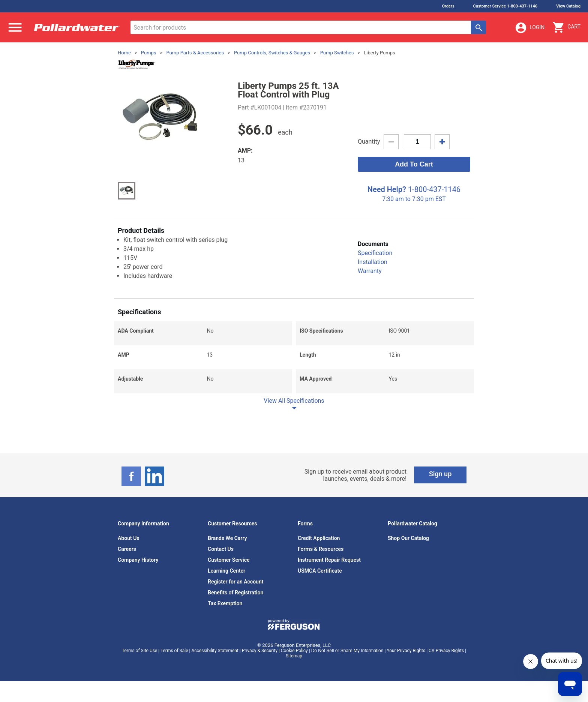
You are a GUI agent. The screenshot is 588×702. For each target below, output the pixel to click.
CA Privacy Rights (446, 650)
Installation (372, 262)
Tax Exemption (225, 603)
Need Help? (387, 189)
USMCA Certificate (320, 571)
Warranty (370, 270)
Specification (375, 252)
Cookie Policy (294, 650)
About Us (129, 538)
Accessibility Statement (214, 650)
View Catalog (568, 6)
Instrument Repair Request (329, 560)
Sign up (440, 474)
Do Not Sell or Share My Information (347, 650)
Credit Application (319, 538)
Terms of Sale (174, 650)
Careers (127, 549)
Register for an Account (235, 582)
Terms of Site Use (139, 650)
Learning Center (226, 571)
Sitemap (294, 655)
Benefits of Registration (235, 593)
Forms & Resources (321, 549)
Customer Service (229, 560)
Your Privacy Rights (406, 650)
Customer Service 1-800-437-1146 (505, 6)
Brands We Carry (227, 538)
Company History (138, 560)
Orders (448, 6)
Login (529, 27)
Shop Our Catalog (408, 538)
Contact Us (221, 549)
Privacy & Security (260, 650)
